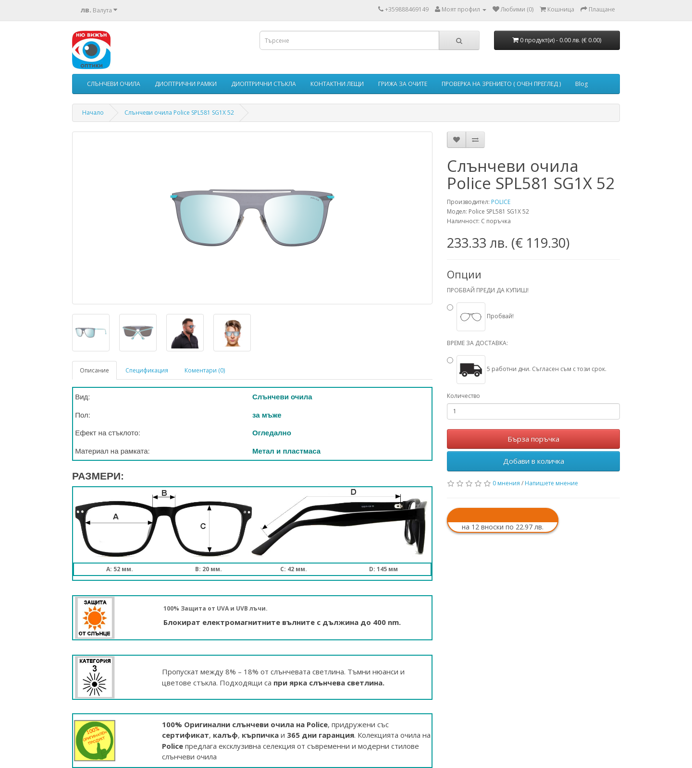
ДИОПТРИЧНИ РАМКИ (186, 84)
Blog (581, 84)
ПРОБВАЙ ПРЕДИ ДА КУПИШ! (488, 290)
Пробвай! (485, 316)
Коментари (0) (205, 370)
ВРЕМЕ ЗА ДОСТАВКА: (477, 343)
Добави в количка (533, 461)
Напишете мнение (551, 483)
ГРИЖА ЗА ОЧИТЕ (402, 84)
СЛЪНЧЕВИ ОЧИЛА (113, 84)
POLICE (500, 202)
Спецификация (146, 370)
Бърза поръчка (533, 439)
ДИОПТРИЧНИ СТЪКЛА (263, 84)
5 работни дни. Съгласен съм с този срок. (531, 369)
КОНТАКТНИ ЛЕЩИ (337, 84)
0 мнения (506, 483)
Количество (463, 396)
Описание (94, 370)
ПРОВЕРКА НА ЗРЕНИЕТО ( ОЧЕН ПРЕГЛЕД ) (501, 84)
